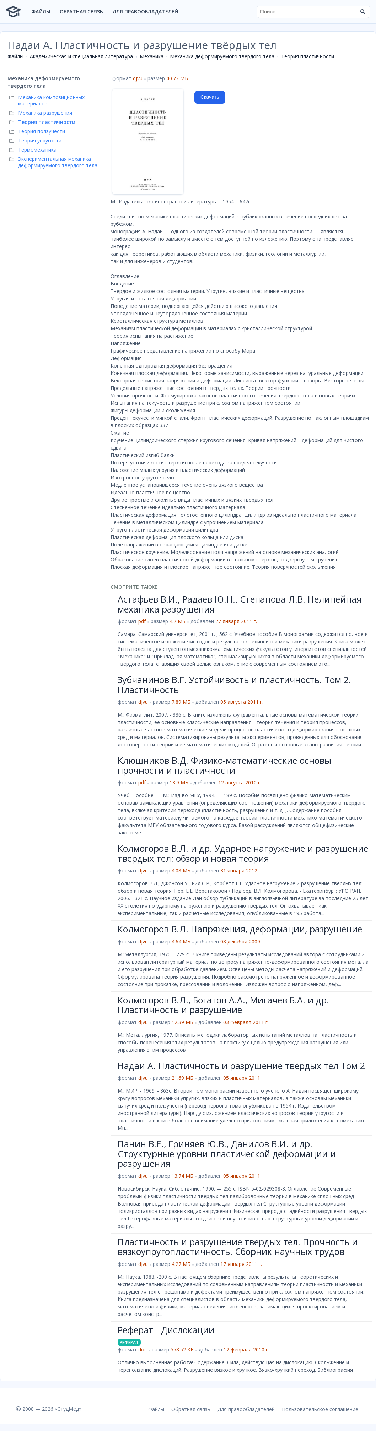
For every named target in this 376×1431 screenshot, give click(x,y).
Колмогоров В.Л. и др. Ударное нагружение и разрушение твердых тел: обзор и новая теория (243, 853)
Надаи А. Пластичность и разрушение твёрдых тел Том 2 (241, 1066)
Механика (151, 56)
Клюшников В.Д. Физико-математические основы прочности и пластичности (224, 765)
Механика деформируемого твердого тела (222, 56)
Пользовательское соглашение (320, 1409)
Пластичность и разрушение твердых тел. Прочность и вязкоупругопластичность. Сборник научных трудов (238, 1247)
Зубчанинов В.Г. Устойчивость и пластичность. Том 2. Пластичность (234, 685)
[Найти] (362, 12)
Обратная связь (81, 11)
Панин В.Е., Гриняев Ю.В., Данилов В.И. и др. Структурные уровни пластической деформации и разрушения (227, 1153)
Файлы (40, 11)
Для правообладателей (145, 11)
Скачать (209, 97)
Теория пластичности (307, 56)
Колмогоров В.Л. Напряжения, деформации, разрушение (240, 929)
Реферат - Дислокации (166, 1330)
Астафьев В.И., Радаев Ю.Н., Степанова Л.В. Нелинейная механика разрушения (239, 604)
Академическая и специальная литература (81, 56)
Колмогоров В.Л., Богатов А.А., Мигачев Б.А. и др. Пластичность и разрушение (223, 1005)
